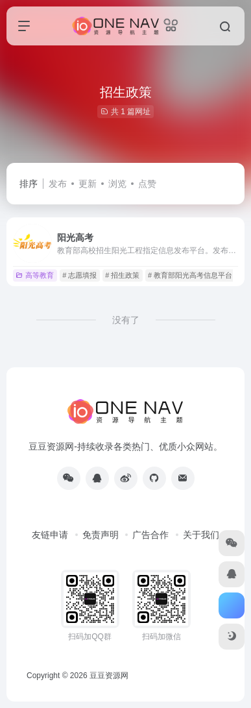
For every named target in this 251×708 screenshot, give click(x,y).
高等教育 (35, 275)
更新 (87, 183)
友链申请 (50, 535)
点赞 (147, 183)
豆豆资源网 (109, 675)
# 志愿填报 (79, 275)
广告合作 (150, 535)
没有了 (125, 320)
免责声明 (100, 535)
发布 (58, 183)
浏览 (117, 183)
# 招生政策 (122, 275)
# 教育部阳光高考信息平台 (190, 275)
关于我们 (201, 535)
